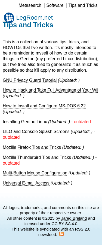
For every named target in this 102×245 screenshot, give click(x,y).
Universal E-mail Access (26, 183)
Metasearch (29, 5)
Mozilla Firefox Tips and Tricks (32, 147)
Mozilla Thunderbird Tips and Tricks (37, 157)
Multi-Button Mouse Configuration (35, 173)
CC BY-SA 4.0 (64, 223)
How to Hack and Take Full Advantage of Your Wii (50, 90)
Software (54, 5)
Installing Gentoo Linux (25, 121)
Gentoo (27, 58)
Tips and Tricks (83, 5)
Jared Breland (74, 218)
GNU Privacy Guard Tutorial (30, 80)
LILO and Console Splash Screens (36, 131)
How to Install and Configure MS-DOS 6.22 (44, 106)
